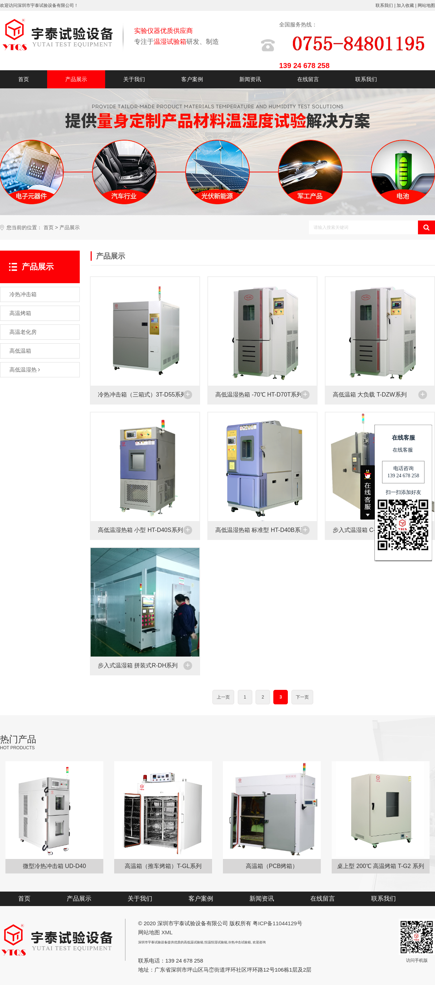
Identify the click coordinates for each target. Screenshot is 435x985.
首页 (23, 79)
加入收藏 (405, 5)
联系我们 (384, 5)
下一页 (302, 697)
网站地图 (426, 5)
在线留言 (308, 79)
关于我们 (134, 79)
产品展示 (76, 79)
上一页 (223, 697)
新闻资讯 (250, 79)
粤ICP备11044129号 (277, 923)
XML (167, 932)
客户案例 (192, 79)
